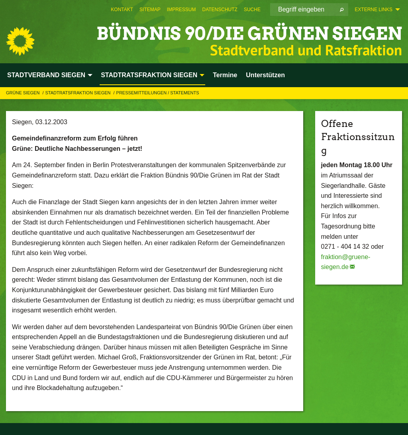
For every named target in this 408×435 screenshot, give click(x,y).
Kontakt (122, 9)
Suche (252, 9)
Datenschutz (219, 9)
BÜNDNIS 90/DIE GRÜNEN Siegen (249, 33)
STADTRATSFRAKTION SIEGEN (78, 92)
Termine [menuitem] (225, 75)
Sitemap (150, 9)
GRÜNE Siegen (23, 92)
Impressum (181, 9)
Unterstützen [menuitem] (265, 75)
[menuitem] (122, 9)
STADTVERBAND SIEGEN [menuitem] (46, 75)
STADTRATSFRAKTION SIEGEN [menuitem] (149, 75)
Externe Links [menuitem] (373, 9)
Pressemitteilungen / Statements (157, 92)
